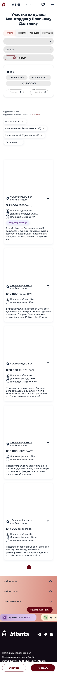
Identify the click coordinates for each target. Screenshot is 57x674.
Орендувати (34, 33)
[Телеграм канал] (13, 5)
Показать (43, 667)
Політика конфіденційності (16, 653)
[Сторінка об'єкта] (7, 199)
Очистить (14, 667)
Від (9, 89)
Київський (11, 142)
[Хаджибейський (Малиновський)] (44, 128)
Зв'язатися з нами (39, 610)
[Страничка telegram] (39, 635)
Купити (9, 33)
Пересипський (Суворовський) (22, 135)
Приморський (12, 121)
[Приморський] (23, 122)
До (33, 89)
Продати (22, 33)
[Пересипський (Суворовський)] (42, 135)
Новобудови (47, 33)
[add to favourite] (43, 4)
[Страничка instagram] (51, 635)
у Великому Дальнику (21, 197)
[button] (17, 77)
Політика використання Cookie (18, 657)
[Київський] (19, 142)
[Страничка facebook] (45, 635)
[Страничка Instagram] (18, 4)
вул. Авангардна (18, 200)
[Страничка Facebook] (15, 4)
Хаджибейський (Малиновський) (23, 128)
